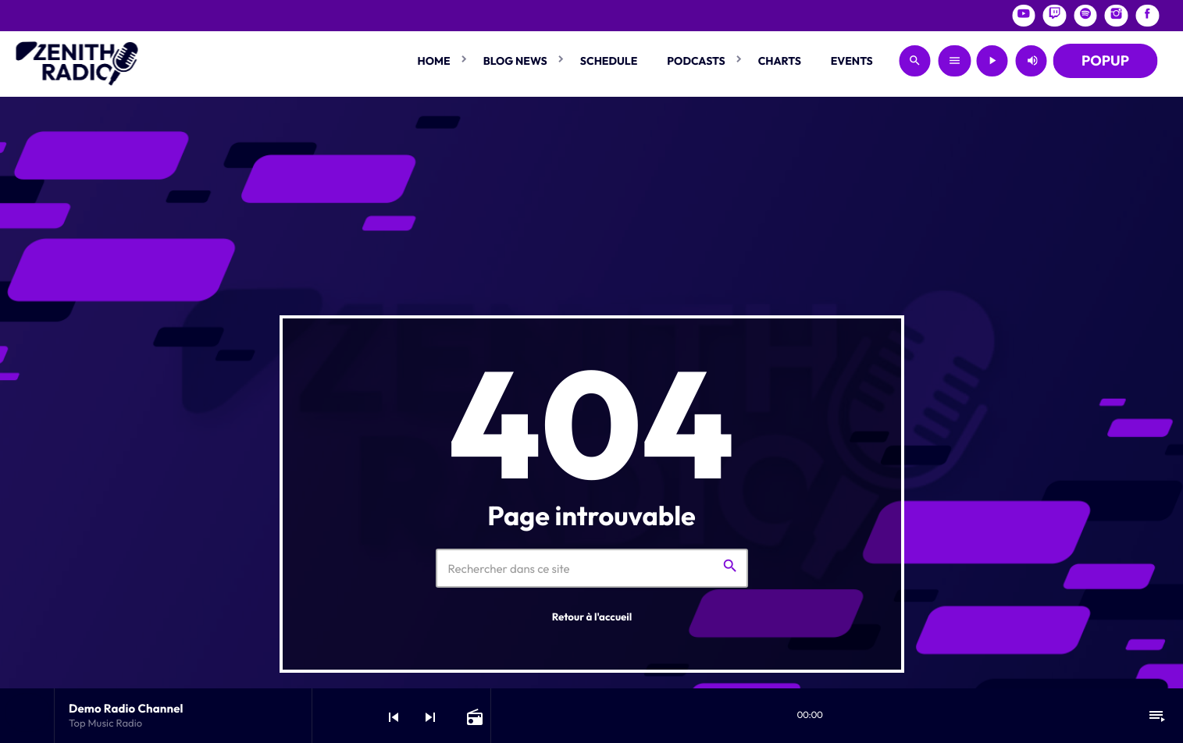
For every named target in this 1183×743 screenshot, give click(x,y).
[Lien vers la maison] (77, 61)
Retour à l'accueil (592, 617)
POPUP (1105, 60)
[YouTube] (1023, 16)
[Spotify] (1085, 16)
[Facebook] (1147, 16)
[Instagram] (1116, 16)
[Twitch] (1055, 16)
